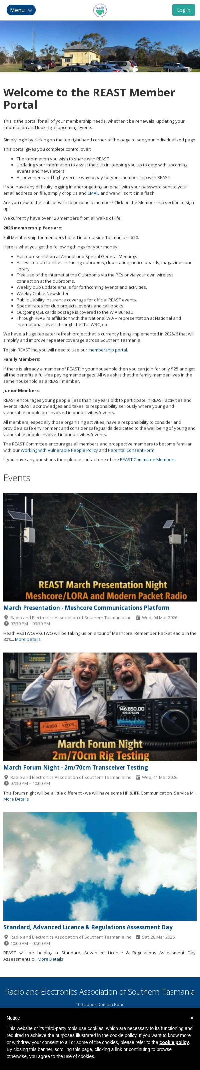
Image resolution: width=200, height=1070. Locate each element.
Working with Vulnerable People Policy (59, 450)
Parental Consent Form (131, 450)
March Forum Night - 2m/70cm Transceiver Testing (75, 767)
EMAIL (93, 193)
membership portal (107, 350)
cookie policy (174, 1042)
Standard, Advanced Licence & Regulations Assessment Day (88, 927)
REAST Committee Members (148, 459)
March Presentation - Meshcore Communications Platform (86, 608)
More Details (28, 639)
